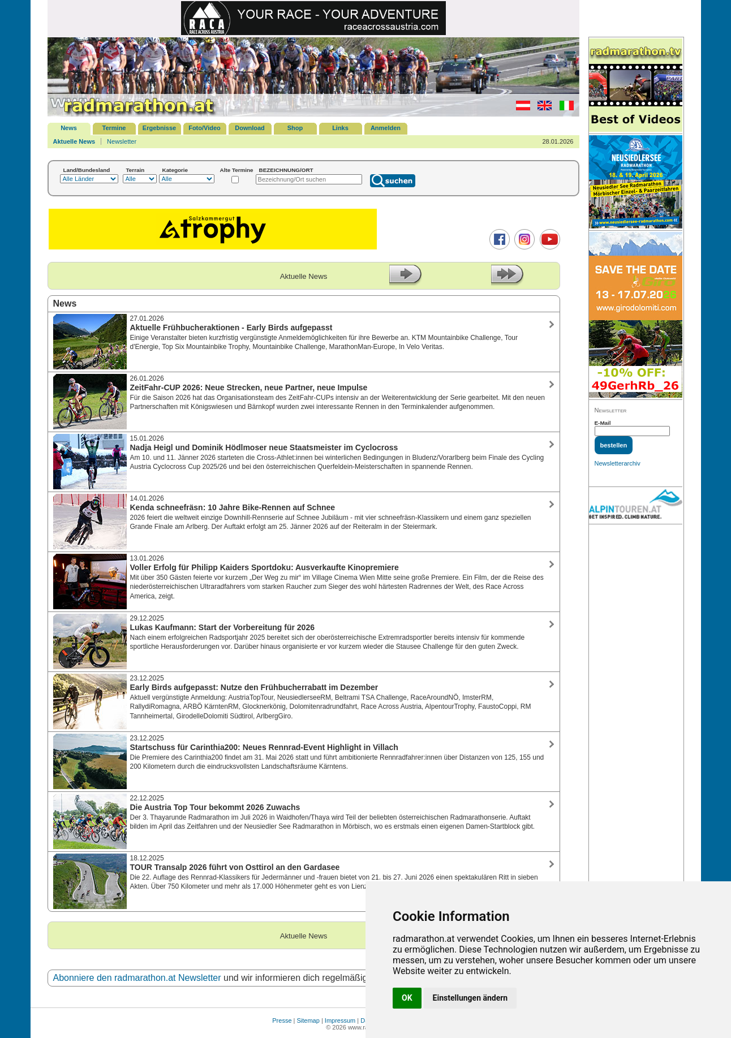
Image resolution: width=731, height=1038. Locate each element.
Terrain (135, 170)
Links (340, 127)
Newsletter (121, 141)
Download (250, 127)
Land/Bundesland (86, 170)
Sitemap (308, 1020)
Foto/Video (204, 127)
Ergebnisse (159, 127)
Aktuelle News (74, 141)
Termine (114, 127)
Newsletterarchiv (617, 463)
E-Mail (603, 423)
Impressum (340, 1020)
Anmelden (386, 127)
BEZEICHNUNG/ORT (286, 170)
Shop (295, 127)
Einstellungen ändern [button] (470, 997)
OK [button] (407, 997)
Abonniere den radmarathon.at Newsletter (137, 978)
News (69, 127)
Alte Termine (236, 170)
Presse (281, 1020)
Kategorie (175, 170)
